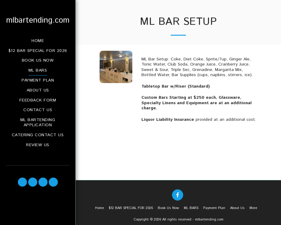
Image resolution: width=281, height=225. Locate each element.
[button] (22, 182)
